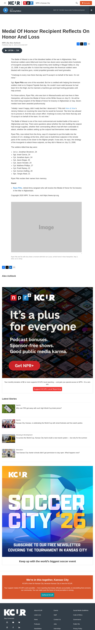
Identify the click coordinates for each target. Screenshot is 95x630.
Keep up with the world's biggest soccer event (47, 561)
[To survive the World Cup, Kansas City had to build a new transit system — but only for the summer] (8, 438)
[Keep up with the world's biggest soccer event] (47, 511)
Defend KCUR (47, 595)
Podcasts (37, 624)
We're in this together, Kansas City (47, 579)
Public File (76, 624)
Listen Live (37, 615)
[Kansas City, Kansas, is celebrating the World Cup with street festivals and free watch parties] (8, 423)
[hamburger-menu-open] (5, 3)
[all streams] (92, 10)
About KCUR (38, 610)
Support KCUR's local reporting (47, 389)
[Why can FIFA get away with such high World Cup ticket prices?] (8, 408)
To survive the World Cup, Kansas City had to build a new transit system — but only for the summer (51, 438)
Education (19, 450)
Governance (77, 619)
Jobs (55, 624)
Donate (87, 3)
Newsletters (38, 628)
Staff (55, 615)
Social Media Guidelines (80, 610)
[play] (5, 10)
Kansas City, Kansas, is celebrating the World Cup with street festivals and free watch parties (49, 423)
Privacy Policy (77, 628)
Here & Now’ (71, 108)
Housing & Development (24, 435)
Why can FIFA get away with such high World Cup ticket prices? (39, 408)
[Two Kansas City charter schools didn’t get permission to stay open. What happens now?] (8, 453)
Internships (57, 628)
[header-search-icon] (77, 3)
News (36, 619)
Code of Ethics (77, 615)
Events (56, 610)
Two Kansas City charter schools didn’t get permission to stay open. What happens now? (48, 453)
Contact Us (57, 619)
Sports (18, 405)
